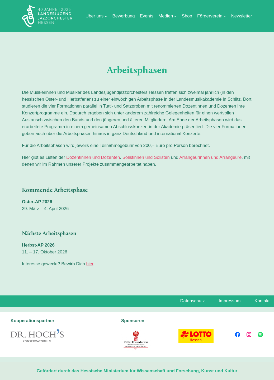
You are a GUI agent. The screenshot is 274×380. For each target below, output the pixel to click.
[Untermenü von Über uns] (106, 16)
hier (89, 263)
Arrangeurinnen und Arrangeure (210, 157)
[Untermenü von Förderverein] (224, 16)
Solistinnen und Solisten (146, 157)
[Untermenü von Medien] (175, 16)
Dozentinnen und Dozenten (93, 157)
